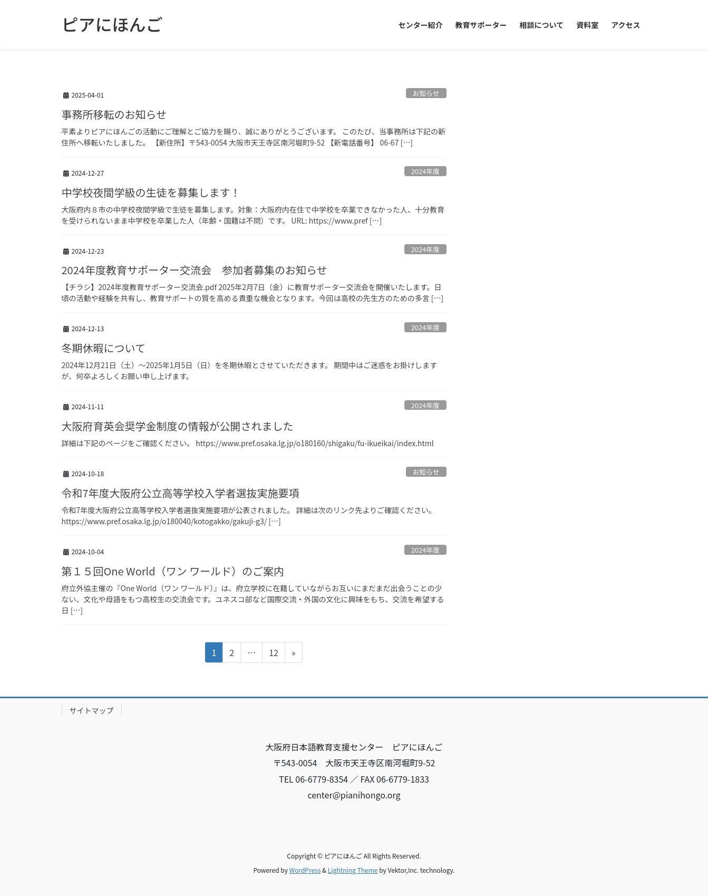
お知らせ (426, 93)
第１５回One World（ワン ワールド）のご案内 (173, 571)
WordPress (305, 869)
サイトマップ (92, 710)
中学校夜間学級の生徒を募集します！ (151, 192)
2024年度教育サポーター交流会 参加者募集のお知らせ (194, 269)
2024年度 (425, 171)
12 (273, 654)
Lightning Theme (353, 869)
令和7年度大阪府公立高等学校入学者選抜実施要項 (180, 492)
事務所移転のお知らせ (114, 114)
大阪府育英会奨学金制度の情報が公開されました (178, 425)
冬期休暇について (104, 347)
